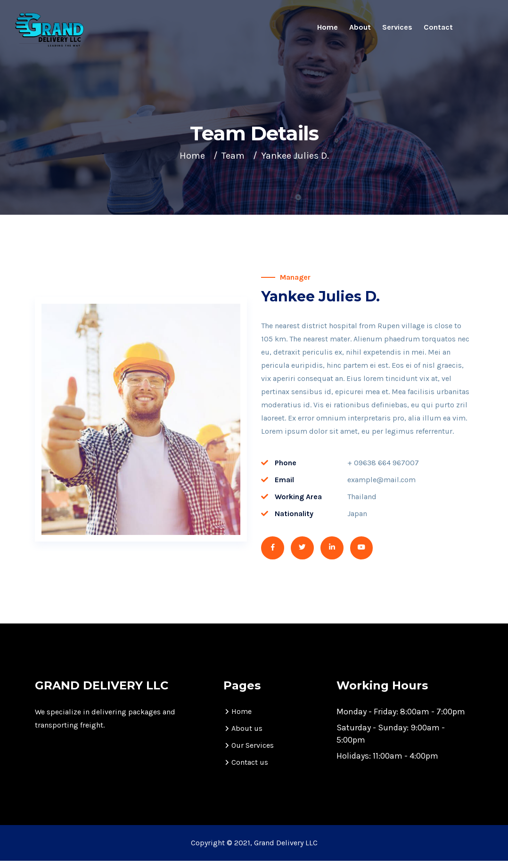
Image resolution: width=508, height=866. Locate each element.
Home (327, 27)
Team (233, 155)
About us (246, 733)
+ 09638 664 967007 (383, 462)
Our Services (252, 750)
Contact (438, 27)
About (360, 27)
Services (397, 27)
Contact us (249, 767)
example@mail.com (381, 479)
